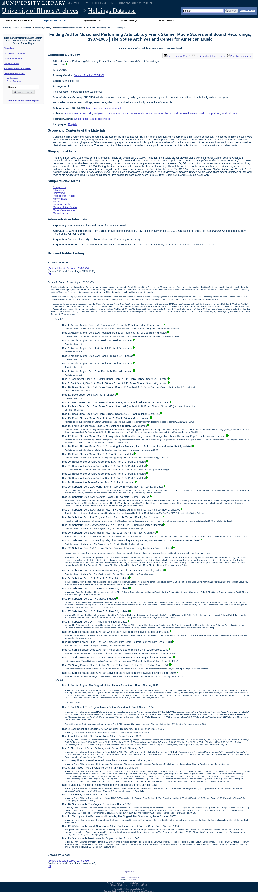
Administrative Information (17, 68)
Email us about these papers (23, 100)
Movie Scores (12, 78)
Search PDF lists (247, 10)
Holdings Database (112, 10)
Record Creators (166, 20)
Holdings (27, 28)
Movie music (137, 113)
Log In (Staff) (129, 872)
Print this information (239, 56)
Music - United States (184, 113)
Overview (9, 48)
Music (149, 113)
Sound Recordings (15, 81)
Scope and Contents (14, 53)
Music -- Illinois (162, 113)
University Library (43, 28)
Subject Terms (11, 63)
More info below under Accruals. (104, 108)
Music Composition (209, 113)
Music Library (229, 113)
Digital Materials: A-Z (92, 20)
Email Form (133, 879)
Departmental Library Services (68, 28)
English (72, 124)
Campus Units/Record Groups (18, 20)
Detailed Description (14, 73)
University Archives (10, 28)
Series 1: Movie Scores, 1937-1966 (68, 268)
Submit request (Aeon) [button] (177, 56)
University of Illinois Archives (40, 10)
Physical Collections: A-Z (55, 20)
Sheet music (81, 118)
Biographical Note (13, 58)
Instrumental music (118, 113)
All (49, 274)
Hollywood (99, 113)
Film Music (86, 113)
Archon (126, 889)
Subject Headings (129, 20)
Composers (71, 113)
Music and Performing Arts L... (100, 28)
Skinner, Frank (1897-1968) (89, 75)
